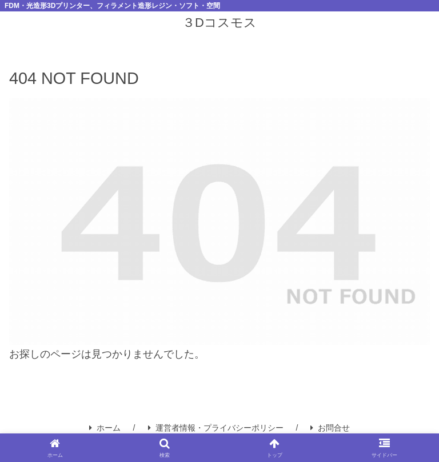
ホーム (105, 427)
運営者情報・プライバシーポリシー (216, 427)
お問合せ (330, 427)
